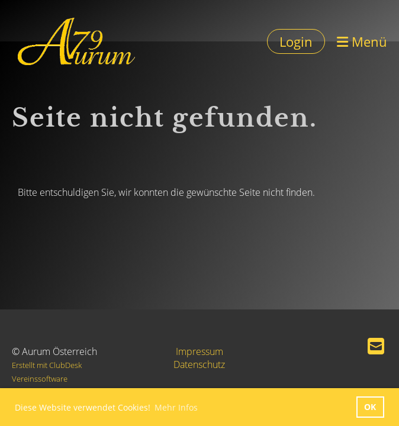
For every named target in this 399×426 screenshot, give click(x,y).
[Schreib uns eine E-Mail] (376, 346)
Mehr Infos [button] (176, 407)
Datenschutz (199, 364)
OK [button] (370, 406)
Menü (362, 41)
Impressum (199, 351)
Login (296, 41)
